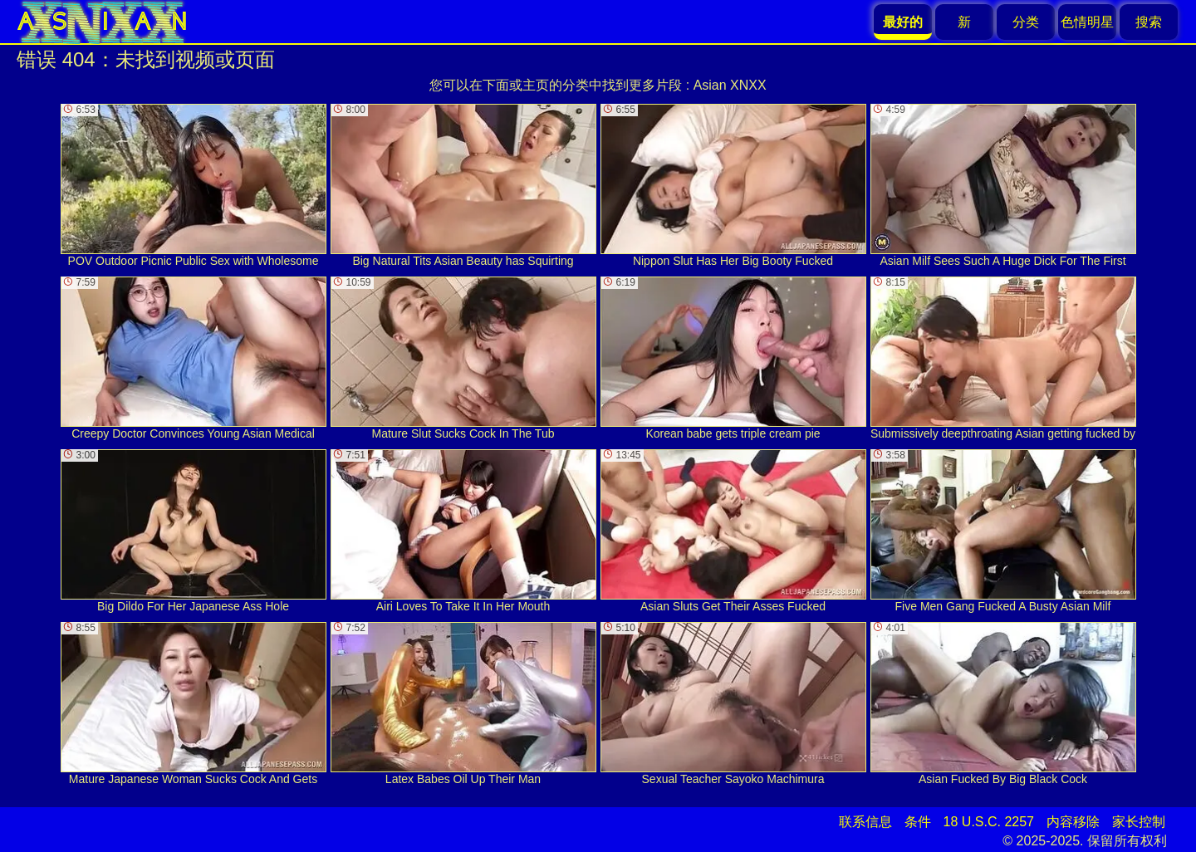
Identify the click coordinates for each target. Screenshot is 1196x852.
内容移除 (1073, 822)
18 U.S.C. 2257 (989, 822)
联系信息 (865, 822)
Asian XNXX (730, 85)
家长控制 (1138, 822)
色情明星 (1087, 22)
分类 (1025, 22)
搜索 (1148, 22)
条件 (917, 822)
